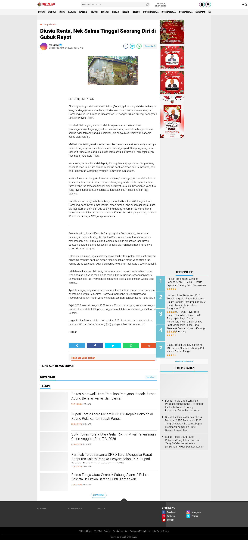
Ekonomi (54, 12)
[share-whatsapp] (139, 46)
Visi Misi (96, 531)
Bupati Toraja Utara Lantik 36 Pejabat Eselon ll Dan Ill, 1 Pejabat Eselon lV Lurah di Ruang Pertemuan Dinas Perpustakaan (184, 402)
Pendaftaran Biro (120, 531)
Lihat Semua (98, 495)
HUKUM (65, 12)
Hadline (76, 12)
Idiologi (148, 12)
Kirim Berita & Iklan (163, 531)
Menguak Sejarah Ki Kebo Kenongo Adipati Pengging (186, 328)
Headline (89, 12)
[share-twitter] (132, 46)
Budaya (42, 12)
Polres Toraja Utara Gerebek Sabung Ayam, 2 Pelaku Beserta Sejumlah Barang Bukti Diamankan (111, 480)
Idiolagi (126, 12)
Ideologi (113, 12)
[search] (115, 4)
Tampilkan (151, 377)
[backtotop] (124, 501)
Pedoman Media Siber (141, 531)
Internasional (184, 12)
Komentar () (150, 46)
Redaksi (105, 531)
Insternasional (164, 12)
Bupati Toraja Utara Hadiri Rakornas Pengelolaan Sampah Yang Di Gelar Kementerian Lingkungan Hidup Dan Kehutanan (184, 438)
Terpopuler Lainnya (184, 358)
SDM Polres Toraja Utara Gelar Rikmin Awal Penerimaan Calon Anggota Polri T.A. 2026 (110, 437)
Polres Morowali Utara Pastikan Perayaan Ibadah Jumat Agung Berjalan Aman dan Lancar (113, 397)
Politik (101, 508)
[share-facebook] (125, 46)
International (203, 12)
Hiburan (101, 12)
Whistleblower (83, 531)
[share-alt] (77, 345)
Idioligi (137, 12)
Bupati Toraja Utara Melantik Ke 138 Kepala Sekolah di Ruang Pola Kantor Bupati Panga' (110, 417)
